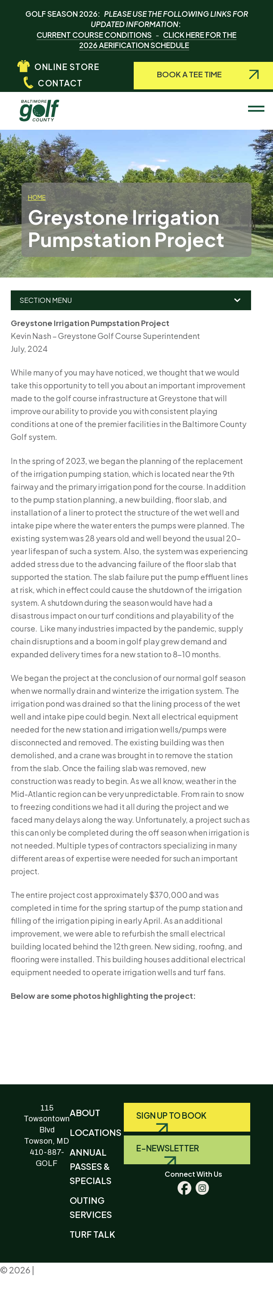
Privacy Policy (64, 1269)
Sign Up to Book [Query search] (171, 1115)
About (85, 1112)
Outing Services (91, 1207)
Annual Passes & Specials (90, 1166)
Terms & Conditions (33, 1284)
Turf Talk (92, 1234)
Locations (95, 1132)
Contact (60, 83)
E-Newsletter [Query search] (167, 1148)
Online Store (66, 66)
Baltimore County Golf (46, 106)
